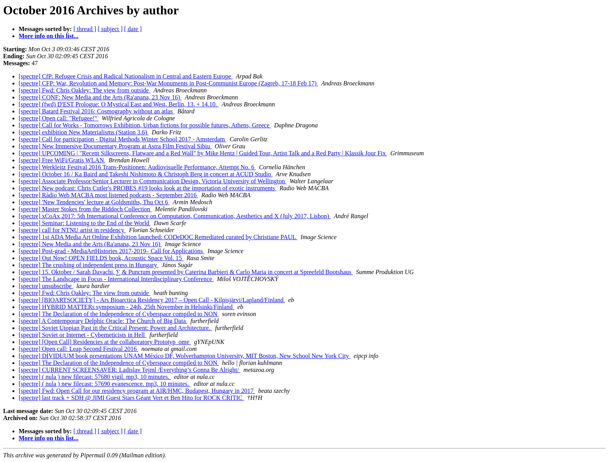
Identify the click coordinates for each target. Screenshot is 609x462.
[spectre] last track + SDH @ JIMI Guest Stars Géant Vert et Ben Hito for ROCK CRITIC (131, 397)
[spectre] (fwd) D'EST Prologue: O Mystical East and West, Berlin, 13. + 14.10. (119, 104)
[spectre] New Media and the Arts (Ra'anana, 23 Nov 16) (90, 244)
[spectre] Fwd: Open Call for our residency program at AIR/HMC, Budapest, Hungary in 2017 (137, 390)
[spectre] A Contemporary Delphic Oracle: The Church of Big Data (103, 321)
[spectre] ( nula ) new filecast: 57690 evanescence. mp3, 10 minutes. (105, 383)
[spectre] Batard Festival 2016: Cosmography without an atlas (96, 111)
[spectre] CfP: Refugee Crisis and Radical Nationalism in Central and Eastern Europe (126, 76)
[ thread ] (84, 29)
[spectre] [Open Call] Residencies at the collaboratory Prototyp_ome (105, 342)
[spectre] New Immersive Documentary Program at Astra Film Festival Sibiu (115, 146)
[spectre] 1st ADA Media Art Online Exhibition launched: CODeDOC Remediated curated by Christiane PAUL (158, 237)
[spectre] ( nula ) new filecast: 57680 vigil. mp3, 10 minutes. (95, 376)
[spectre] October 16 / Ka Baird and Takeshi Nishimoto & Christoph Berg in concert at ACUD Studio (146, 174)
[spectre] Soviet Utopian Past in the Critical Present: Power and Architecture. (115, 328)
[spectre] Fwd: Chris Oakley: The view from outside (84, 90)
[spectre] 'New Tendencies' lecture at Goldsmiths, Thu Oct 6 (94, 202)
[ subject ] (110, 29)
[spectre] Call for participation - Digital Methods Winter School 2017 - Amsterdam (122, 139)
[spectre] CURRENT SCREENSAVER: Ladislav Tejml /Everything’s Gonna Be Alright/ (129, 369)
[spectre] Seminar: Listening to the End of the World (85, 223)
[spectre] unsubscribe (46, 286)
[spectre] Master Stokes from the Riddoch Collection (85, 209)
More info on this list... (48, 36)
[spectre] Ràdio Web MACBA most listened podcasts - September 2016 (108, 195)
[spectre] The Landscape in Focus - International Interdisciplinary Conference (116, 279)
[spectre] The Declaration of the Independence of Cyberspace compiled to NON (119, 314)
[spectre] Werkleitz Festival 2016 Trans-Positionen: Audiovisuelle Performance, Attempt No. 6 (137, 167)
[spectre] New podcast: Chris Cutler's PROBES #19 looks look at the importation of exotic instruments (148, 188)
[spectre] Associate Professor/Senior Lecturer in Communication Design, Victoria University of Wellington (152, 181)
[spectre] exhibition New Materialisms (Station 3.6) (84, 132)
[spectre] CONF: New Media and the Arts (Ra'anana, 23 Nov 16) (100, 97)
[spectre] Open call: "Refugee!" (59, 118)
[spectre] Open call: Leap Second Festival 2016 (78, 349)
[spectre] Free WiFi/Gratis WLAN (62, 160)
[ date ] (133, 29)
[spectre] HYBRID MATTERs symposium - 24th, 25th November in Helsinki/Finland (126, 307)
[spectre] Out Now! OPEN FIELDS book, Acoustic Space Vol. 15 (101, 258)
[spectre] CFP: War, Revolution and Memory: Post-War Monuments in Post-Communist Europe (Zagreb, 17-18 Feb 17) (168, 83)
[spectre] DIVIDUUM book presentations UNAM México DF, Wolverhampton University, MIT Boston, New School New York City (184, 356)
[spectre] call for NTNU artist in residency (72, 230)
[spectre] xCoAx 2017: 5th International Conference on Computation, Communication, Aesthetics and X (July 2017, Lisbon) (175, 216)
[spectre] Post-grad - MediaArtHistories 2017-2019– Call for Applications (111, 251)
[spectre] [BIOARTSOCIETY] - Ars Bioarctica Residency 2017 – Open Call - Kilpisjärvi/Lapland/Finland (152, 300)
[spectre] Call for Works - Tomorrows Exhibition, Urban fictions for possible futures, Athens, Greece (145, 125)
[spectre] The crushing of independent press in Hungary (88, 265)
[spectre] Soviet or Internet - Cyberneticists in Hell (82, 335)
